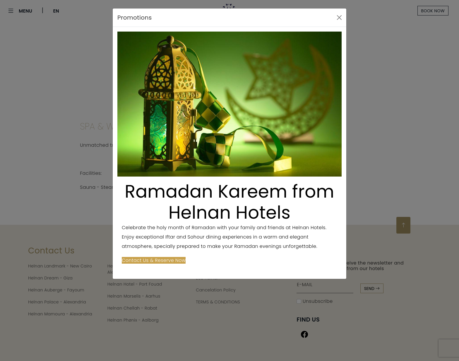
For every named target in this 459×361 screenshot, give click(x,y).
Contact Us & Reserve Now (154, 260)
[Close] (339, 17)
